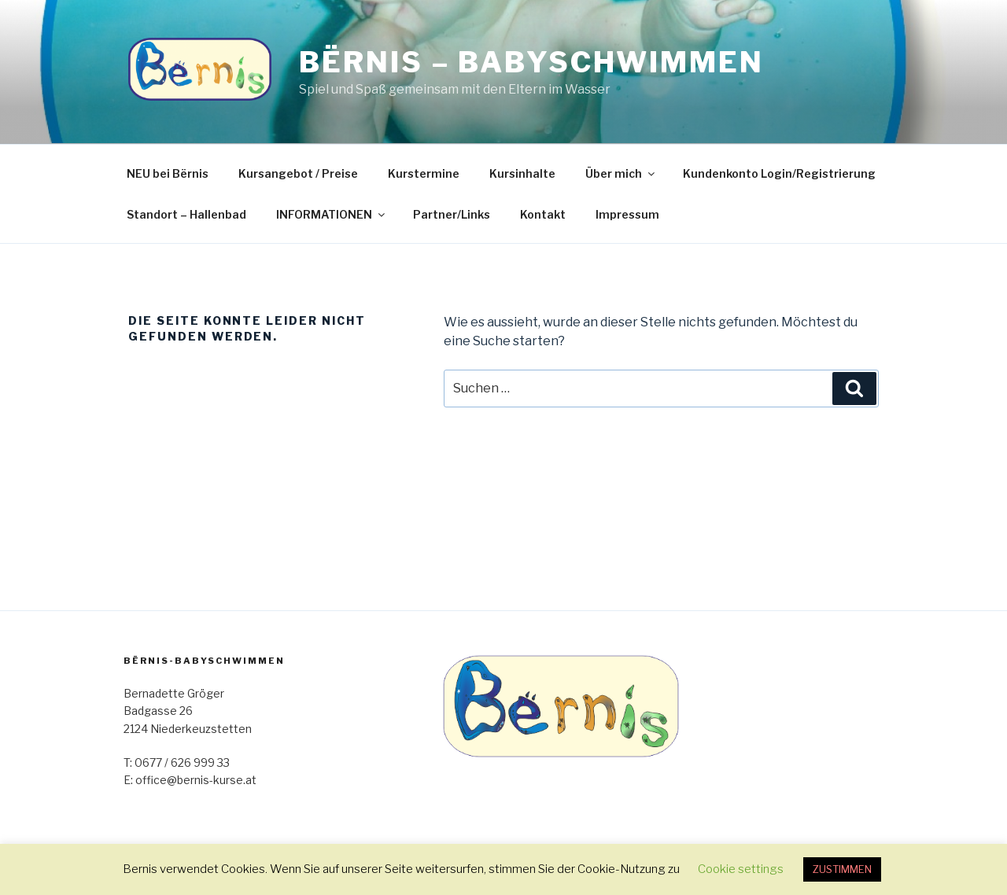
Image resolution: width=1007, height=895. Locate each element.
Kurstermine (423, 173)
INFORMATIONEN (331, 214)
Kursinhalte (522, 173)
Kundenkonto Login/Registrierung (779, 173)
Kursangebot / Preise (298, 173)
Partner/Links (451, 214)
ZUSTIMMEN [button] (842, 869)
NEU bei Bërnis (167, 173)
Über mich (621, 173)
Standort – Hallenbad (186, 214)
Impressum (627, 214)
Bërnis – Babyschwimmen (531, 62)
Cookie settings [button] (741, 869)
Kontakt (543, 214)
